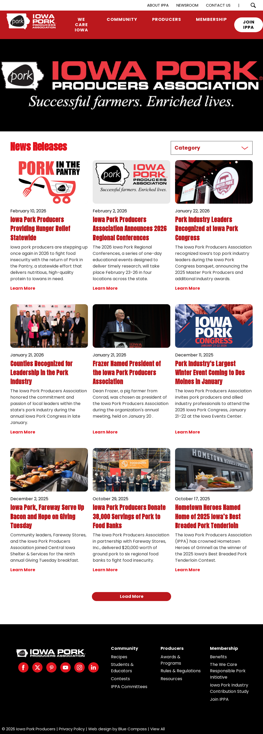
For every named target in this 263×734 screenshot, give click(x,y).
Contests (120, 679)
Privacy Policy (72, 729)
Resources (171, 679)
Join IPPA (219, 699)
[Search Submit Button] (253, 5)
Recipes (119, 657)
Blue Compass (132, 729)
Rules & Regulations (181, 671)
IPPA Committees (129, 687)
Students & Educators (122, 667)
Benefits (218, 657)
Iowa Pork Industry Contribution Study (229, 688)
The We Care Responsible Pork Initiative (228, 670)
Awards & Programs (171, 660)
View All (157, 729)
